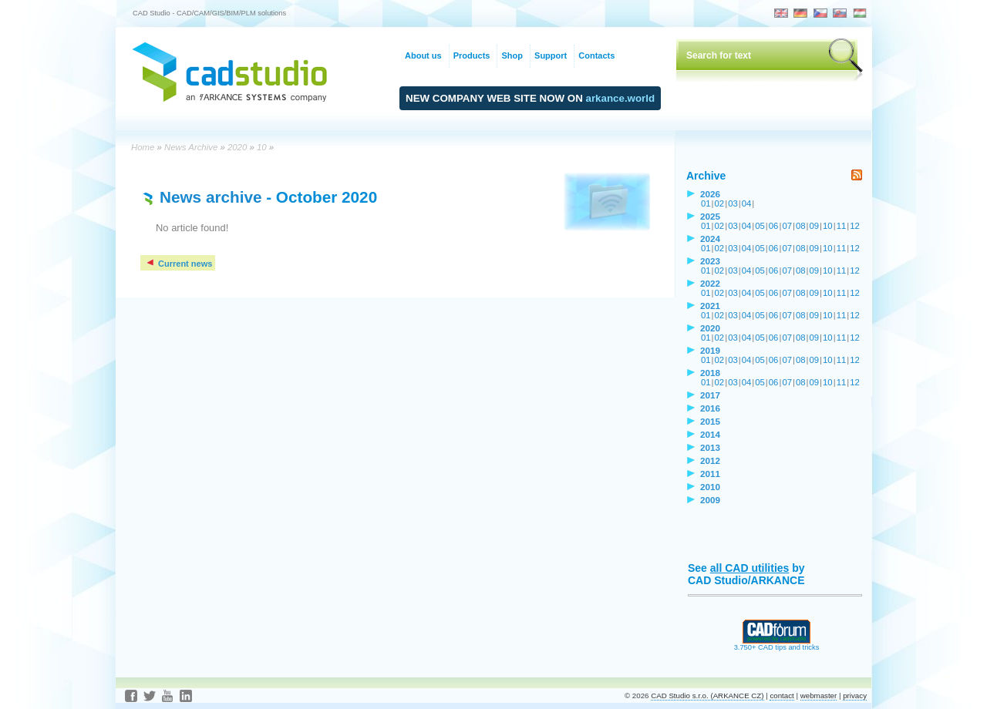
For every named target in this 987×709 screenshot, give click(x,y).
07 (787, 225)
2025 (710, 216)
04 (747, 203)
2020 (237, 147)
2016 (710, 408)
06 (774, 225)
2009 (710, 500)
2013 (710, 447)
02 (720, 203)
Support (550, 55)
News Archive (190, 147)
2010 (710, 487)
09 (815, 225)
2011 (710, 474)
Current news (178, 263)
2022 (710, 283)
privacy (855, 695)
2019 (710, 350)
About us (423, 55)
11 (842, 225)
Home (142, 147)
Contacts (596, 55)
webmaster (818, 695)
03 (733, 203)
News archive (210, 197)
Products (471, 55)
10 (262, 147)
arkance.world (620, 98)
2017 (710, 395)
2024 (710, 239)
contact (781, 695)
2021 (710, 306)
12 (855, 225)
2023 (710, 261)
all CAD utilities (750, 568)
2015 (710, 421)
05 (760, 225)
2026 (710, 194)
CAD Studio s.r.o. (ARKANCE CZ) (707, 695)
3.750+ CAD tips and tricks (777, 644)
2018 (710, 373)
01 (706, 203)
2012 (710, 460)
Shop (512, 55)
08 (801, 225)
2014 (710, 434)
